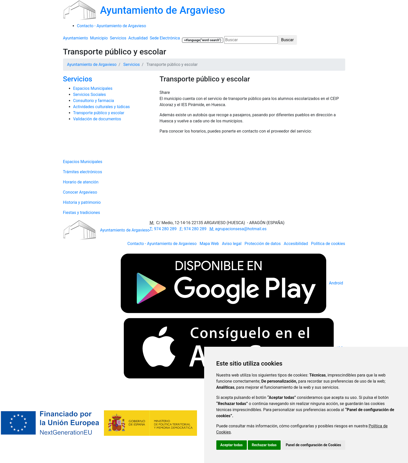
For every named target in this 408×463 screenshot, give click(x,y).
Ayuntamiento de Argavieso (92, 64)
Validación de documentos (97, 119)
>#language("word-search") (202, 40)
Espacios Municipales (93, 88)
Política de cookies (328, 243)
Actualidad (138, 38)
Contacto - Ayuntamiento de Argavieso (162, 243)
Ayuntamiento (75, 38)
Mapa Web (209, 243)
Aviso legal (231, 243)
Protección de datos (263, 243)
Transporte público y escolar (98, 112)
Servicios (118, 38)
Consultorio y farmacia (93, 100)
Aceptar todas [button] (231, 445)
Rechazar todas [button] (264, 445)
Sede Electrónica (165, 38)
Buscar (287, 39)
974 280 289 (162, 228)
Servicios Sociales (89, 94)
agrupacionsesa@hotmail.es (237, 228)
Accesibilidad (296, 243)
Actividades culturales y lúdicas (101, 106)
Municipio (99, 38)
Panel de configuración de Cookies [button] (313, 445)
